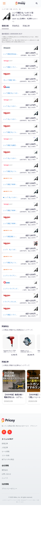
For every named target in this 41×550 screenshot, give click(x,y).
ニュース (5, 523)
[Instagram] (4, 477)
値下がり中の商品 (8, 504)
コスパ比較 (5, 500)
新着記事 (5, 488)
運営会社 (5, 515)
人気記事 (5, 492)
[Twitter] (9, 477)
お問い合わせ (6, 519)
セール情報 (5, 496)
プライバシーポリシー (9, 533)
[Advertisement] (20, 346)
